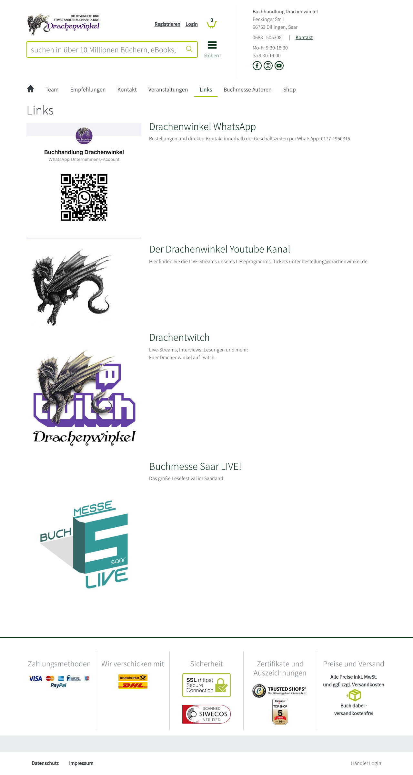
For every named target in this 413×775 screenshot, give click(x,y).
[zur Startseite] (30, 89)
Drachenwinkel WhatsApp (202, 126)
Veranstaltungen (168, 89)
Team (52, 89)
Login (192, 24)
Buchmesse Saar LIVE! (195, 466)
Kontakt (304, 37)
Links (206, 89)
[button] (212, 51)
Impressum (81, 763)
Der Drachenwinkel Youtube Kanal (219, 248)
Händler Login (366, 763)
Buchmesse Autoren (248, 89)
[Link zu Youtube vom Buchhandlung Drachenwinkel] (279, 66)
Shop (289, 89)
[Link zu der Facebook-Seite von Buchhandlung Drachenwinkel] (258, 66)
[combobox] (104, 49)
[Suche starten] (189, 49)
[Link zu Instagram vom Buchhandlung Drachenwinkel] (269, 66)
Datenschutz (45, 763)
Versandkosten (368, 684)
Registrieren (167, 24)
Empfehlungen (88, 89)
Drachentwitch (179, 337)
